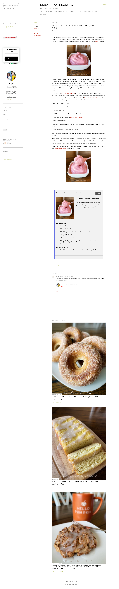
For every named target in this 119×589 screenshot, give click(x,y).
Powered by (11, 63)
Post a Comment (59, 571)
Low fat (36, 33)
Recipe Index (49, 11)
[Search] (105, 5)
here (96, 41)
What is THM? (70, 11)
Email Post (54, 265)
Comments (8, 143)
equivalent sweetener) (77, 117)
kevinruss (75, 584)
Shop (56, 11)
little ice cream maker (68, 93)
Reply (58, 291)
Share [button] (35, 22)
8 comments (58, 402)
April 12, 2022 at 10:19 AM (71, 284)
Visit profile (11, 99)
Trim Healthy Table (60, 148)
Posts (7, 142)
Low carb (36, 31)
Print (98, 193)
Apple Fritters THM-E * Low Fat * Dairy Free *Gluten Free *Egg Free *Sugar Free (77, 567)
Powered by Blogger (71, 581)
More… (96, 11)
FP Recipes (37, 29)
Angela (63, 284)
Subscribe (11, 59)
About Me (62, 11)
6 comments (58, 486)
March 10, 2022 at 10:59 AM (66, 276)
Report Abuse (7, 160)
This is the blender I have (91, 98)
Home (42, 11)
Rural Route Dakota (56, 5)
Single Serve (37, 35)
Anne (57, 276)
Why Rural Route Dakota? (84, 11)
